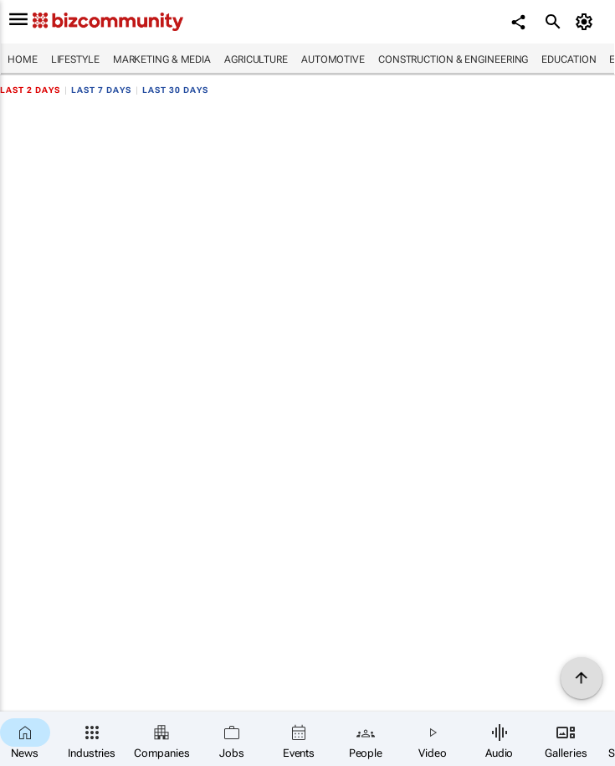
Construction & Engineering (453, 59)
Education (568, 59)
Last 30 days (175, 90)
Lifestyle (75, 59)
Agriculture (256, 59)
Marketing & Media (162, 59)
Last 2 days (30, 90)
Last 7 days (101, 90)
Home (23, 59)
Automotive (333, 59)
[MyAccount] (586, 21)
